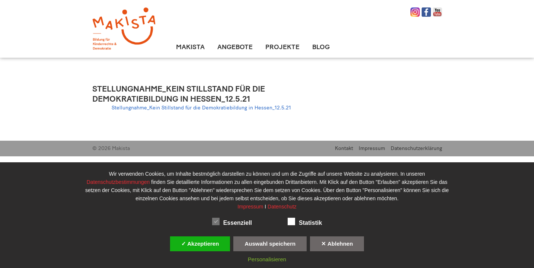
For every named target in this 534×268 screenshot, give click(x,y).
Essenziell (232, 221)
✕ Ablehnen (337, 243)
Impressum (372, 148)
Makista (190, 47)
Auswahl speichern (269, 243)
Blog (321, 47)
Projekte (282, 47)
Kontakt (344, 148)
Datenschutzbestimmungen (119, 182)
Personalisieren (267, 259)
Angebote (235, 47)
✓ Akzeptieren (200, 243)
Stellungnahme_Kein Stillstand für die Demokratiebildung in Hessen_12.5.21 (178, 94)
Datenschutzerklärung (416, 148)
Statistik (305, 221)
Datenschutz (282, 207)
